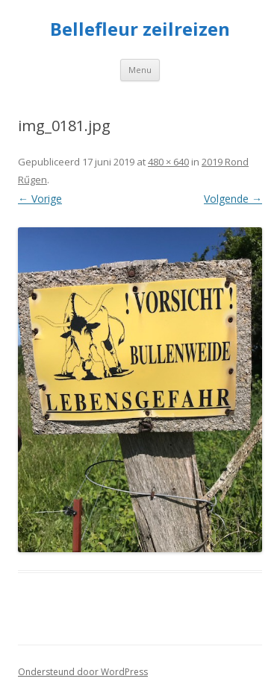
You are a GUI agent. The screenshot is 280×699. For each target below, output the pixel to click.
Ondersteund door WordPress (83, 671)
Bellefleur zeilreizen (140, 29)
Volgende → (233, 199)
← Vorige (40, 199)
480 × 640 (168, 161)
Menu (140, 69)
